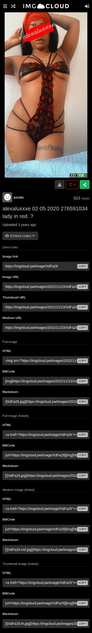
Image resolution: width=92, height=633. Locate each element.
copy (82, 266)
